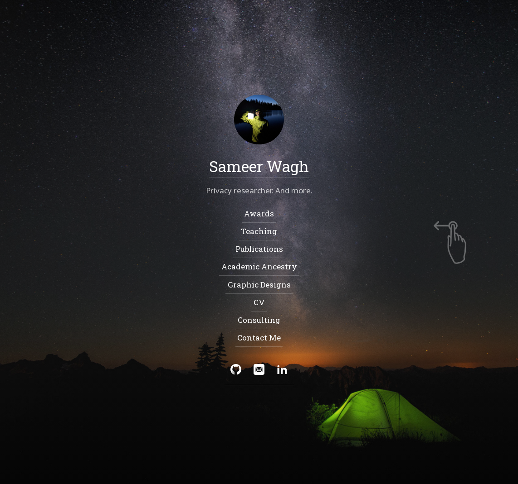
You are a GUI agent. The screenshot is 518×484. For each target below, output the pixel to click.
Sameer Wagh (259, 166)
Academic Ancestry (259, 267)
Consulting (259, 320)
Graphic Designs (259, 284)
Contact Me (259, 338)
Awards (259, 213)
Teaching (259, 231)
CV (259, 302)
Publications (259, 249)
